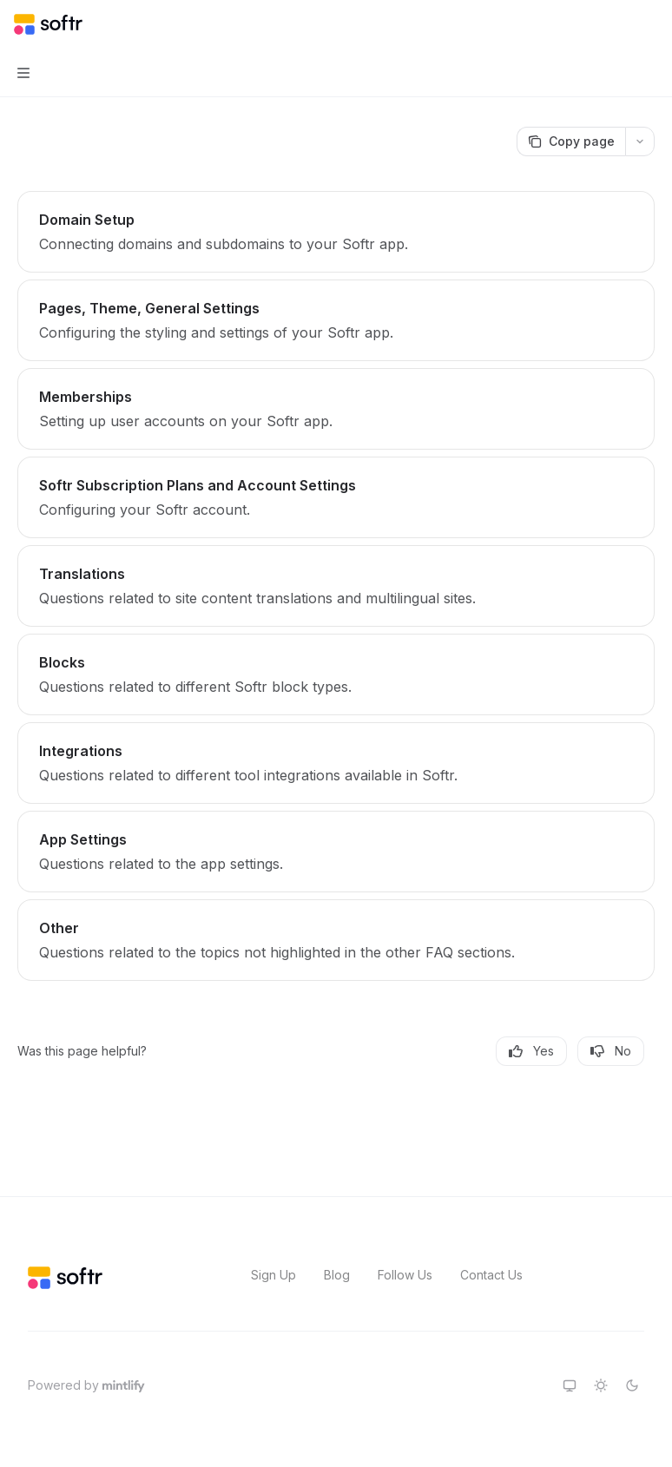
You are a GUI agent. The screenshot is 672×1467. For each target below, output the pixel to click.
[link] (336, 232)
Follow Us (405, 1274)
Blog (337, 1274)
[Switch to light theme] (601, 1385)
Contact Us (491, 1274)
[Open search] (616, 24)
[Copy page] (571, 141)
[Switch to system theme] (569, 1385)
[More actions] (649, 24)
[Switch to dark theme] (632, 1385)
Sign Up (273, 1274)
